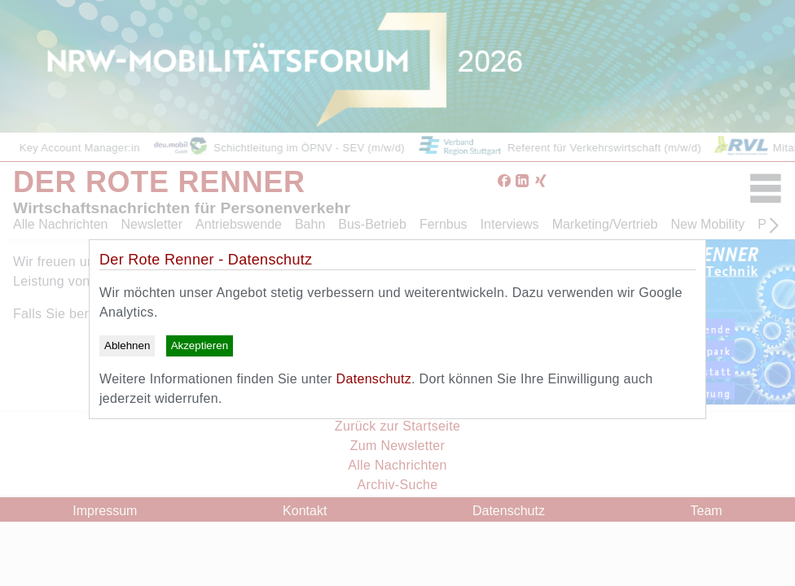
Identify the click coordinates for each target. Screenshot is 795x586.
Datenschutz (373, 379)
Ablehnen (127, 345)
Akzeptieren (199, 345)
